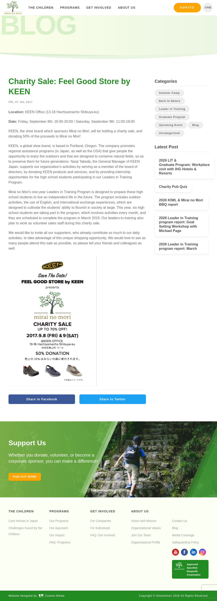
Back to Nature (169, 101)
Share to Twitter (113, 399)
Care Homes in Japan (23, 521)
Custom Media (52, 595)
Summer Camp (169, 92)
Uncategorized (169, 133)
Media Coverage (183, 535)
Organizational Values (146, 528)
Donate (187, 7)
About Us (126, 7)
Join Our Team (141, 535)
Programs (70, 7)
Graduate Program (172, 117)
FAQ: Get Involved (102, 535)
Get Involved (98, 7)
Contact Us (179, 521)
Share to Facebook (41, 399)
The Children (40, 7)
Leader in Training (172, 109)
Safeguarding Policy (185, 542)
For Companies (100, 521)
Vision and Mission (143, 521)
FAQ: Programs (59, 542)
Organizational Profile (145, 542)
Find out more (25, 476)
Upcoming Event (171, 125)
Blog (195, 125)
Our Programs (58, 521)
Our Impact (56, 535)
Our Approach (58, 528)
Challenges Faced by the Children (25, 531)
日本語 (208, 7)
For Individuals (100, 528)
